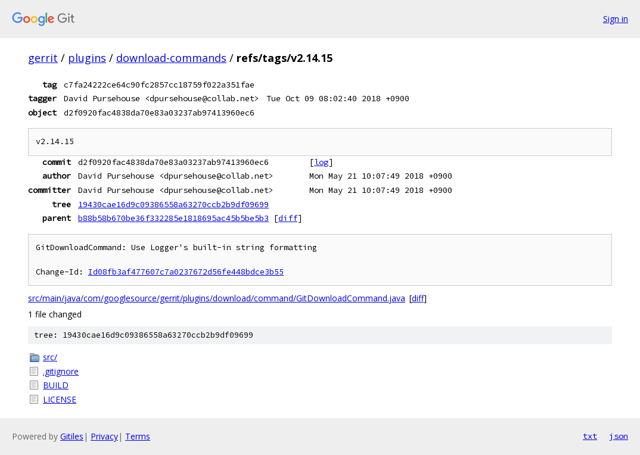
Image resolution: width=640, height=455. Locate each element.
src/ (50, 357)
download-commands (171, 58)
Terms (137, 436)
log (321, 162)
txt (590, 436)
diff (287, 218)
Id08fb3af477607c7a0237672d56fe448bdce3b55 (186, 272)
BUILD (56, 385)
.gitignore (61, 371)
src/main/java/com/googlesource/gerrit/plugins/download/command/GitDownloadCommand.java (216, 298)
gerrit (43, 58)
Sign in (615, 18)
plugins (87, 58)
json (618, 436)
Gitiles (71, 436)
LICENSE (59, 399)
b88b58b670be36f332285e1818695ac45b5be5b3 (173, 218)
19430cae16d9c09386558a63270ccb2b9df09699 (173, 204)
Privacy (104, 436)
